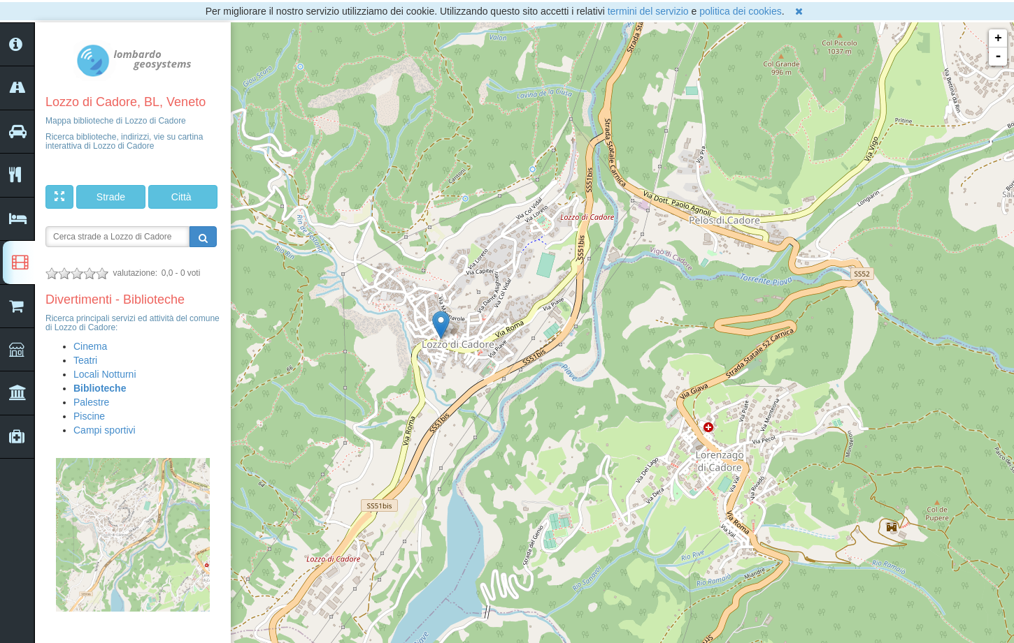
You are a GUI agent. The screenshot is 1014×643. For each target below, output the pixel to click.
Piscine (89, 416)
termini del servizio (648, 11)
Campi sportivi (104, 430)
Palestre (91, 402)
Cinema (90, 346)
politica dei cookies (740, 11)
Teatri (85, 360)
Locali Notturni (104, 374)
